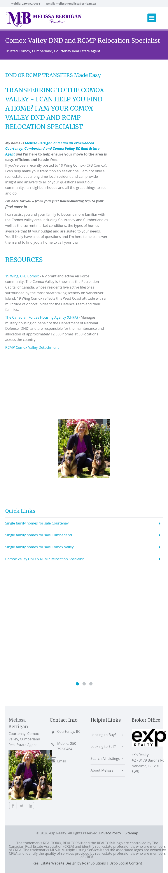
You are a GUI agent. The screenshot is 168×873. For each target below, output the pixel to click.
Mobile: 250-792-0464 (25, 3)
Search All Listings (105, 758)
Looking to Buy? (103, 734)
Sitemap (131, 833)
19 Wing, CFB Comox (22, 276)
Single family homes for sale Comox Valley (39, 547)
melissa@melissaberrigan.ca (76, 3)
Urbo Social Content (126, 863)
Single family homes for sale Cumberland (38, 535)
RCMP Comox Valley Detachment (32, 347)
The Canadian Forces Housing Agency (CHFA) (41, 317)
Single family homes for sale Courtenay (37, 523)
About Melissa (102, 770)
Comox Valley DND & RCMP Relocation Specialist (44, 559)
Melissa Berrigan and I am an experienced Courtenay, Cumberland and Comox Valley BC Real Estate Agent (52, 149)
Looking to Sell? (103, 746)
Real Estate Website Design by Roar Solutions (69, 863)
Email (61, 761)
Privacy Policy (110, 833)
